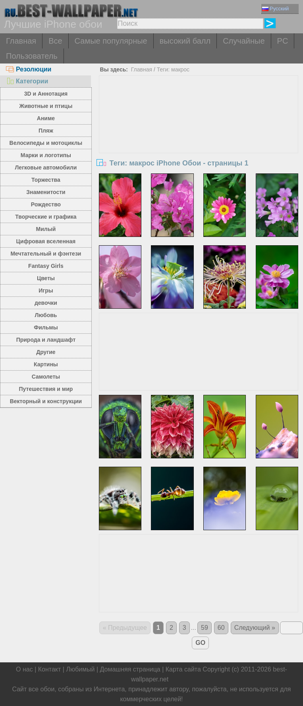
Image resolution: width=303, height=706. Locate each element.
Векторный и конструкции (46, 401)
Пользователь (32, 56)
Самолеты (46, 376)
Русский (275, 9)
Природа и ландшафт (46, 340)
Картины (46, 364)
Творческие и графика (45, 217)
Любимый (80, 669)
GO (200, 642)
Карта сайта (183, 669)
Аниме (46, 118)
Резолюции (28, 69)
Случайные (243, 41)
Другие (45, 352)
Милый (46, 229)
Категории (27, 81)
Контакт (49, 669)
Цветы (46, 278)
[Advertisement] (198, 135)
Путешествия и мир (46, 389)
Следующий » (254, 627)
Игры (46, 290)
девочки (46, 303)
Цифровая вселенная (46, 241)
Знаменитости (46, 192)
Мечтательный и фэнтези (45, 253)
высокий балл (185, 41)
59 (204, 627)
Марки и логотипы (46, 155)
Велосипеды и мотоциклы (46, 143)
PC (282, 41)
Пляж (46, 130)
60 (221, 627)
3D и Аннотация (46, 93)
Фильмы (46, 327)
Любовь (46, 315)
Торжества (45, 180)
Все (55, 41)
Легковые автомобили (46, 167)
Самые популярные (111, 41)
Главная (21, 41)
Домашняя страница (130, 669)
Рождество (46, 204)
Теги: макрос (173, 69)
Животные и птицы (46, 106)
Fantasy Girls (46, 266)
